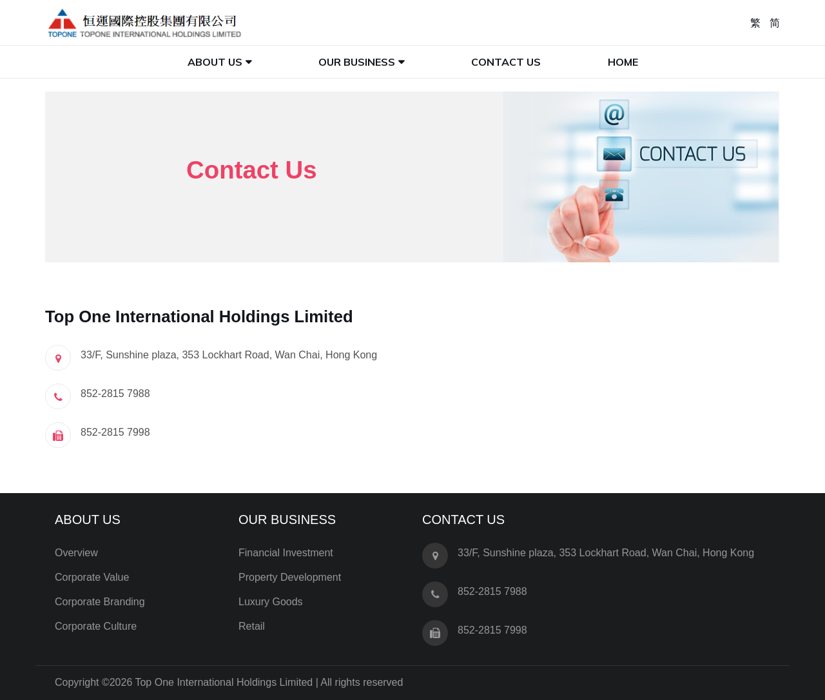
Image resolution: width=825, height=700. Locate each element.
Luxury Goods (270, 601)
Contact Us (506, 61)
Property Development (289, 577)
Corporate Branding (100, 601)
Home (623, 61)
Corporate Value (92, 577)
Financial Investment (285, 552)
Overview (76, 552)
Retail (251, 626)
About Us (215, 61)
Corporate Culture (96, 626)
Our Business (356, 61)
